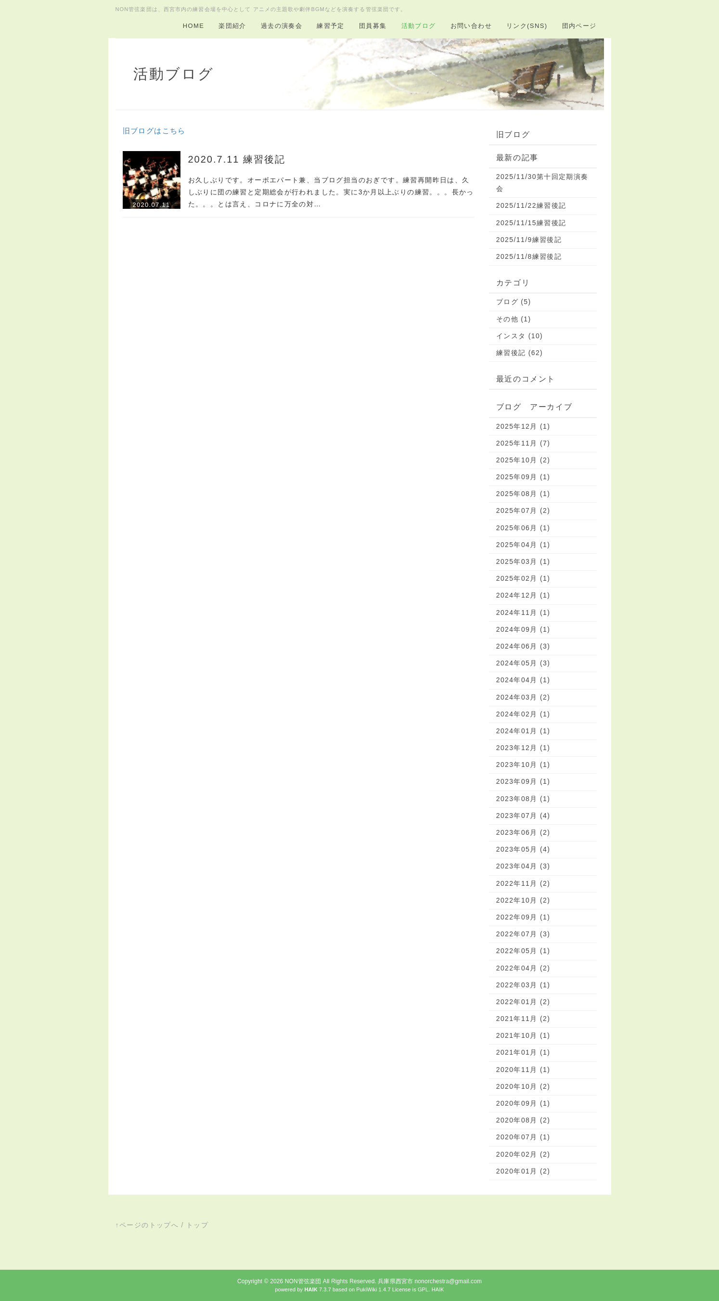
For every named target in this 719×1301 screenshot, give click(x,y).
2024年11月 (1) (523, 612)
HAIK (438, 1289)
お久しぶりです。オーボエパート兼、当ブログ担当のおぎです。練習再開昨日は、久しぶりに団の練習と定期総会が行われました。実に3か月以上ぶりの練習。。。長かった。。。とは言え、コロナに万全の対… (331, 192)
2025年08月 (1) (523, 493)
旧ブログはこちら (154, 131)
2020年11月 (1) (523, 1069)
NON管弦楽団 (303, 1281)
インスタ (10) (519, 336)
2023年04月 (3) (523, 866)
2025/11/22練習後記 (531, 205)
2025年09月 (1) (523, 477)
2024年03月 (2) (523, 697)
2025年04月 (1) (523, 544)
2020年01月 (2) (523, 1171)
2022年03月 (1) (523, 985)
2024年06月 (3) (523, 646)
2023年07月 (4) (523, 815)
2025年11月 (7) (523, 443)
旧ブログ (513, 134)
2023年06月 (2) (523, 832)
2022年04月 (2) (523, 968)
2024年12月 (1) (523, 595)
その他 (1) (513, 319)
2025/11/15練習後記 (531, 223)
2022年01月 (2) (523, 1002)
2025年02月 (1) (523, 578)
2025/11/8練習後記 (529, 256)
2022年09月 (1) (523, 917)
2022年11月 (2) (523, 883)
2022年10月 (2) (523, 900)
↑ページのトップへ (147, 1225)
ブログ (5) (513, 302)
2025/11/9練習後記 (529, 239)
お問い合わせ (471, 25)
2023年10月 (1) (523, 764)
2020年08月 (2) (523, 1120)
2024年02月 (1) (523, 714)
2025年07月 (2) (523, 510)
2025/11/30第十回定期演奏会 (542, 182)
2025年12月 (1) (523, 426)
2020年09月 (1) (523, 1103)
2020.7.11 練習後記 (237, 159)
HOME (194, 25)
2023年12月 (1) (523, 748)
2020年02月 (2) (523, 1154)
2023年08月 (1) (523, 799)
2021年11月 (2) (523, 1018)
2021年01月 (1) (523, 1052)
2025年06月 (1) (523, 528)
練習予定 (331, 25)
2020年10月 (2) (523, 1086)
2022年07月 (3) (523, 934)
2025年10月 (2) (523, 460)
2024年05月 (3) (523, 663)
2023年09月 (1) (523, 781)
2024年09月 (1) (523, 629)
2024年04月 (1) (523, 680)
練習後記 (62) (519, 353)
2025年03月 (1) (523, 561)
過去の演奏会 (281, 25)
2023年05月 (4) (523, 849)
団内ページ (579, 25)
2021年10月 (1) (523, 1035)
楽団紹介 (232, 25)
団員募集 (373, 25)
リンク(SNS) (527, 25)
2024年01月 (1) (523, 731)
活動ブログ (418, 25)
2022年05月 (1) (523, 951)
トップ (197, 1225)
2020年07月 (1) (523, 1137)
